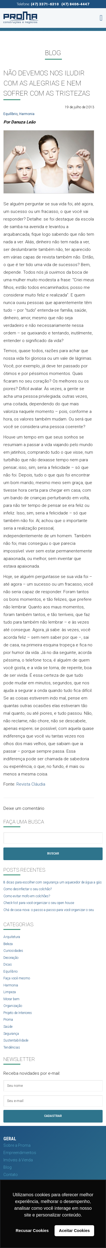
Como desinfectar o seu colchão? (27, 889)
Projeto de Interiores (17, 1013)
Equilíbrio (10, 114)
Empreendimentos (19, 1152)
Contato (10, 1174)
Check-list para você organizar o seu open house (38, 903)
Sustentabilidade (15, 1040)
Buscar (53, 853)
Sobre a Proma (17, 1145)
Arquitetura (11, 937)
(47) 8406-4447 (75, 4)
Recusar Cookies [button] (32, 1230)
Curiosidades (13, 951)
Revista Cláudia (30, 784)
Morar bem (11, 999)
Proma (8, 1020)
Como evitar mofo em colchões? (26, 896)
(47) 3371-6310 (45, 4)
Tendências (11, 1047)
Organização (12, 1006)
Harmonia (26, 114)
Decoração (10, 958)
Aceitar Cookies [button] (74, 1230)
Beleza (8, 944)
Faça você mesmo (16, 978)
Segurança (11, 1034)
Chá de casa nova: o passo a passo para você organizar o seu (48, 910)
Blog (7, 1167)
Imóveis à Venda (18, 1160)
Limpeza (9, 992)
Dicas (7, 964)
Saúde (7, 1027)
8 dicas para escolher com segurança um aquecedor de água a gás (52, 882)
